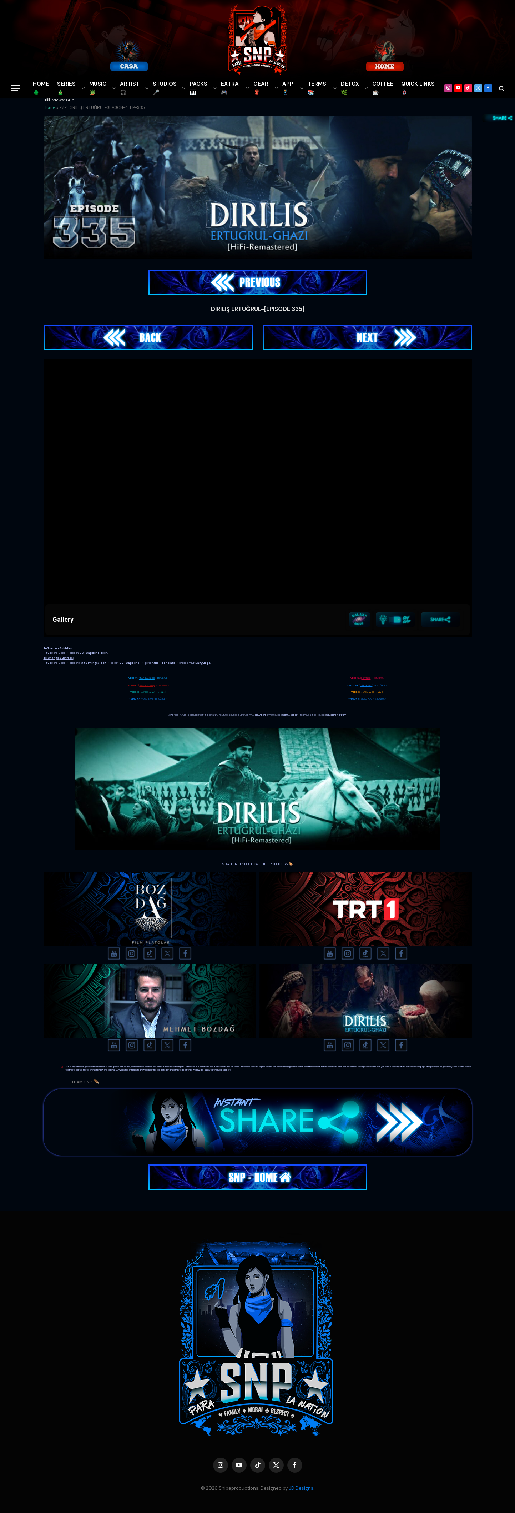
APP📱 (287, 88)
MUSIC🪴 (97, 88)
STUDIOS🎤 (165, 88)
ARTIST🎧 (130, 88)
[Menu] (15, 88)
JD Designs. (301, 1488)
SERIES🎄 (66, 88)
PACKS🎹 (198, 88)
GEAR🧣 (260, 88)
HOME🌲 (41, 88)
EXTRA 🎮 (230, 88)
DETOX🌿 (350, 88)
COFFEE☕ (382, 88)
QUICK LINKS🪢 (418, 88)
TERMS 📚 (317, 88)
